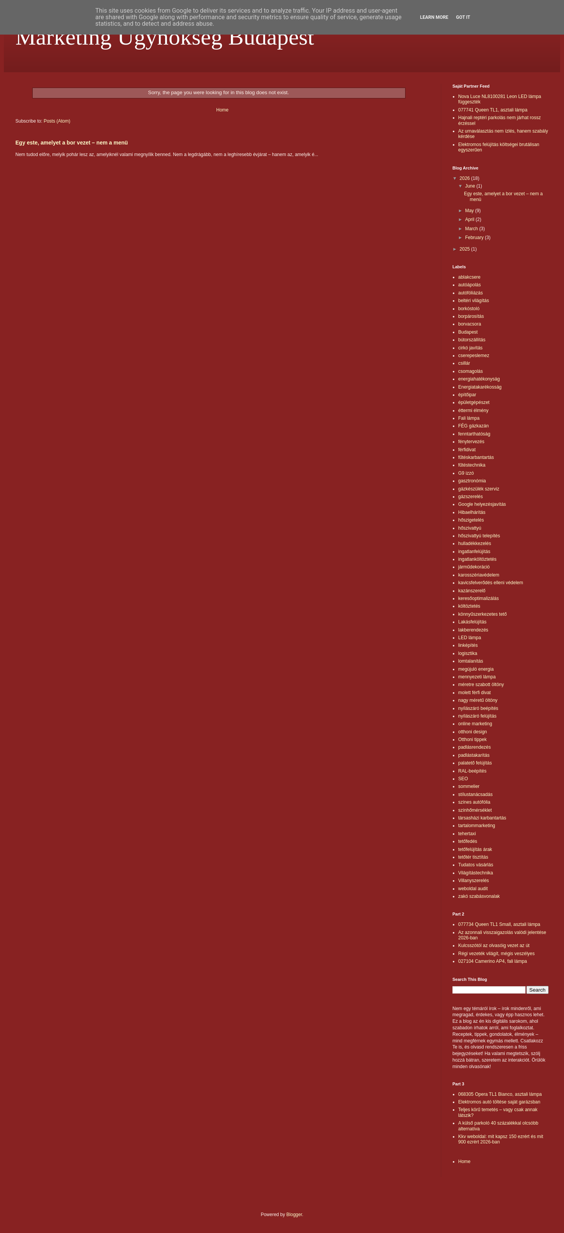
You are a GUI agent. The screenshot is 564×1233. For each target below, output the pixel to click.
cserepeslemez (473, 355)
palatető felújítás (475, 763)
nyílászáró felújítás (477, 716)
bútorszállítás (472, 339)
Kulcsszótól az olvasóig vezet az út (493, 945)
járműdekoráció (474, 567)
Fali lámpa (468, 418)
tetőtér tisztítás (473, 857)
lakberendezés (473, 630)
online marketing (475, 723)
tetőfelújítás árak (475, 849)
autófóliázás (470, 293)
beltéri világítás (473, 300)
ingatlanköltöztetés (477, 559)
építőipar (467, 394)
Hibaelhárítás (472, 512)
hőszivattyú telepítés (479, 535)
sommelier (468, 786)
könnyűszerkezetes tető (482, 614)
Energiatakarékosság (480, 387)
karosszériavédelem (478, 575)
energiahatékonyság (479, 379)
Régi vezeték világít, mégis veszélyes (496, 953)
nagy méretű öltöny (477, 700)
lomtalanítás (470, 661)
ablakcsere (469, 277)
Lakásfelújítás (472, 622)
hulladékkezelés (474, 543)
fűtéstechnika (472, 465)
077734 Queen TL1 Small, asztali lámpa (499, 924)
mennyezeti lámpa (477, 677)
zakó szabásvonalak (479, 896)
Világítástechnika (475, 873)
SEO (463, 778)
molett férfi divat (474, 692)
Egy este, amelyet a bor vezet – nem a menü (71, 143)
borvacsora (469, 324)
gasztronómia (472, 481)
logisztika (467, 653)
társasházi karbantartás (482, 818)
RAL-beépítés (472, 771)
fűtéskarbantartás (476, 457)
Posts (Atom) (56, 121)
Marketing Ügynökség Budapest (164, 37)
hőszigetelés (471, 520)
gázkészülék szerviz (478, 489)
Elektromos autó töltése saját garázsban (499, 1102)
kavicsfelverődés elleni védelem (490, 582)
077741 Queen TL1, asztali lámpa (492, 110)
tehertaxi (467, 833)
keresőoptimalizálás (478, 598)
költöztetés (469, 606)
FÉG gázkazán (473, 426)
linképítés (468, 645)
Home (222, 110)
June (470, 186)
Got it (463, 17)
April (470, 219)
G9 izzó (466, 473)
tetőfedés (467, 841)
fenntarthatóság (474, 434)
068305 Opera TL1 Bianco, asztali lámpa (500, 1094)
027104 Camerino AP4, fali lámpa (492, 961)
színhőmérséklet (475, 810)
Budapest (468, 332)
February (475, 237)
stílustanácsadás (475, 794)
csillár (464, 363)
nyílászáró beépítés (478, 708)
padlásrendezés (474, 747)
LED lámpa (469, 637)
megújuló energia (476, 669)
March (472, 228)
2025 (465, 249)
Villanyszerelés (473, 880)
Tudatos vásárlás (475, 864)
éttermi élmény (473, 410)
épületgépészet (473, 402)
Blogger (294, 1214)
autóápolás (469, 284)
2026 (465, 178)
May (470, 210)
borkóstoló (468, 308)
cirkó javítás (470, 348)
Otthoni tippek (472, 739)
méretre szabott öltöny (481, 684)
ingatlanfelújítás (474, 551)
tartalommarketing (476, 825)
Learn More (434, 17)
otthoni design (472, 731)
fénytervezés (471, 441)
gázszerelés (470, 496)
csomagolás (470, 371)
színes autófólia (474, 802)
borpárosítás (471, 316)
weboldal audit (473, 888)
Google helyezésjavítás (482, 504)
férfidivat (467, 449)
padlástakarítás (473, 755)
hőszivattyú (469, 528)
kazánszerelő (472, 590)
